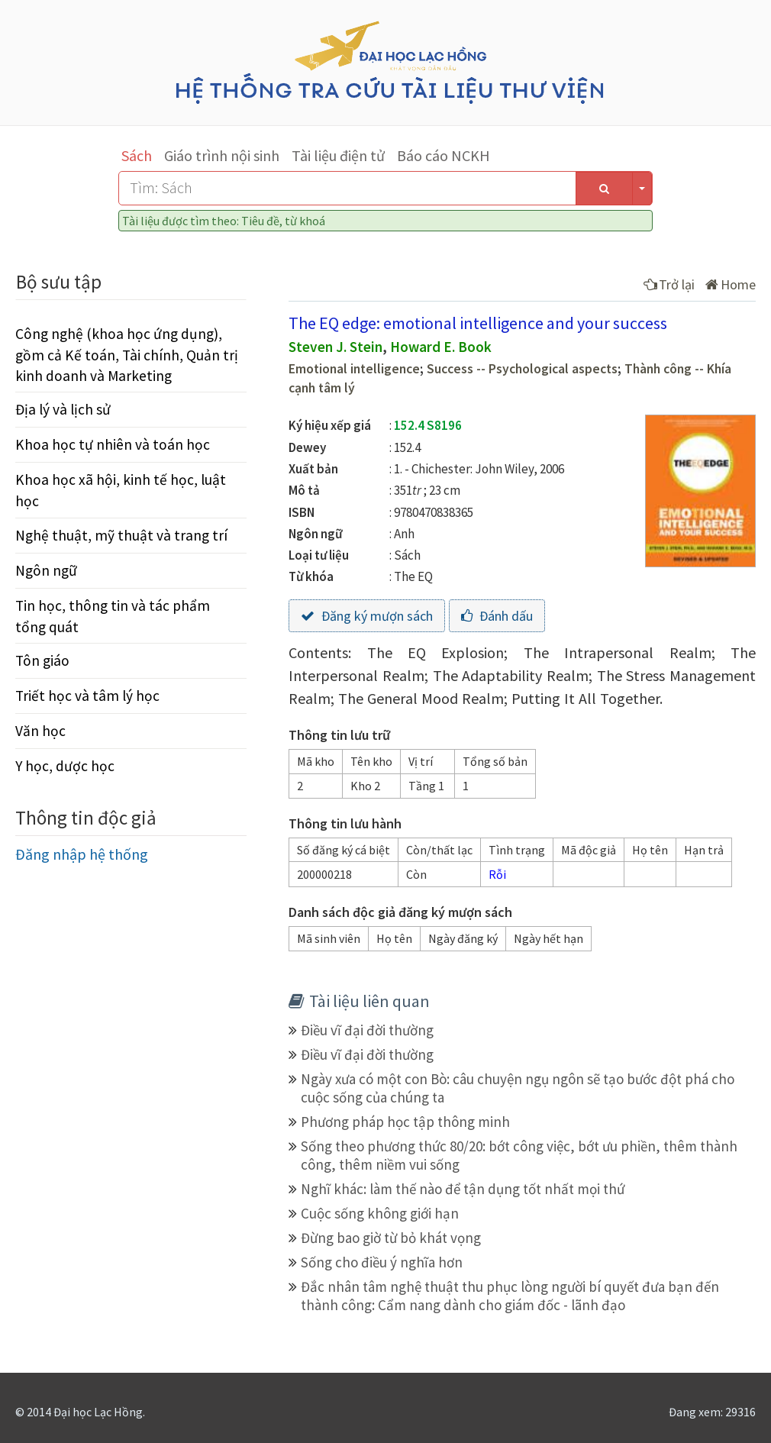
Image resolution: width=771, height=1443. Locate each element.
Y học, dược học (65, 766)
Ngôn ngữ (46, 570)
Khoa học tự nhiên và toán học (112, 444)
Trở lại (669, 284)
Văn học (40, 731)
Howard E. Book (441, 346)
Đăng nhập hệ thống (81, 854)
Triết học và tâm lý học (87, 695)
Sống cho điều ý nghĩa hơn (382, 1262)
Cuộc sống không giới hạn (380, 1213)
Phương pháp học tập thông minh (405, 1121)
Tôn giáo (42, 660)
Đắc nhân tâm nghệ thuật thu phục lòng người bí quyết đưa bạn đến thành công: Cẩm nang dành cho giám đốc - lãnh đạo (510, 1295)
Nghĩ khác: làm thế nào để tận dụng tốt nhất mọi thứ (462, 1189)
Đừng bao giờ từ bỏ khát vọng (391, 1237)
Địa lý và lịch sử (63, 409)
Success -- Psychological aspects (522, 368)
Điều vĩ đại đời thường (367, 1030)
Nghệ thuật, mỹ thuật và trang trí (121, 535)
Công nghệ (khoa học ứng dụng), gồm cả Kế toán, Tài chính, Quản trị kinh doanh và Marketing (126, 354)
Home (730, 284)
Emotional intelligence (354, 368)
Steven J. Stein (335, 346)
